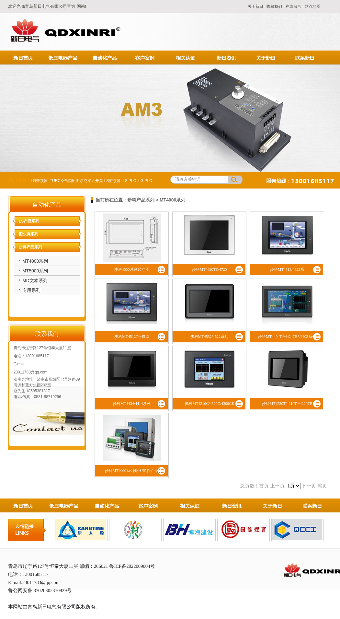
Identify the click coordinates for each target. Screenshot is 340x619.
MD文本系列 (35, 280)
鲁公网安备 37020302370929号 (40, 590)
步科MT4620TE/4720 (209, 269)
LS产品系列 (29, 221)
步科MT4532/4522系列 (209, 336)
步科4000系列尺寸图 (131, 269)
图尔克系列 (28, 234)
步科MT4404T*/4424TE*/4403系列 (287, 336)
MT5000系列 (35, 270)
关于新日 (256, 6)
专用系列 (31, 290)
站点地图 (312, 6)
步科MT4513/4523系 (287, 269)
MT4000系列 (35, 261)
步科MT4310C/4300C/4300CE (209, 403)
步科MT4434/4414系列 (132, 403)
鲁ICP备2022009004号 (132, 566)
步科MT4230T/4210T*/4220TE (287, 403)
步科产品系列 (30, 247)
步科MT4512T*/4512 (131, 336)
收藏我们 (274, 6)
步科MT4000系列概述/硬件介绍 (131, 470)
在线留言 (293, 6)
